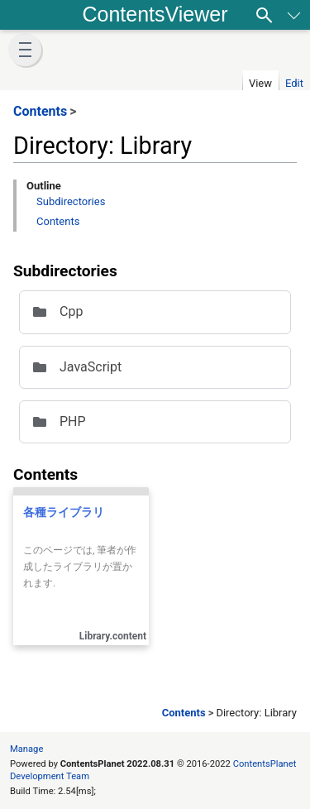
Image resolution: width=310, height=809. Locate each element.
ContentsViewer (154, 14)
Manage (26, 749)
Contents (57, 221)
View (260, 83)
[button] (24, 49)
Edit (294, 83)
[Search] (264, 15)
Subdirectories (70, 201)
